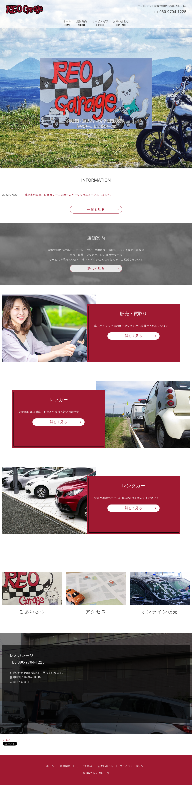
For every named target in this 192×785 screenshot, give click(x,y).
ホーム (67, 23)
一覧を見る (96, 209)
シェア (6, 739)
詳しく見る (96, 268)
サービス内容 (100, 23)
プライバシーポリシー (133, 766)
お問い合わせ (121, 23)
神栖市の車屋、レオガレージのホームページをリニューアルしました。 (69, 194)
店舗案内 (81, 23)
